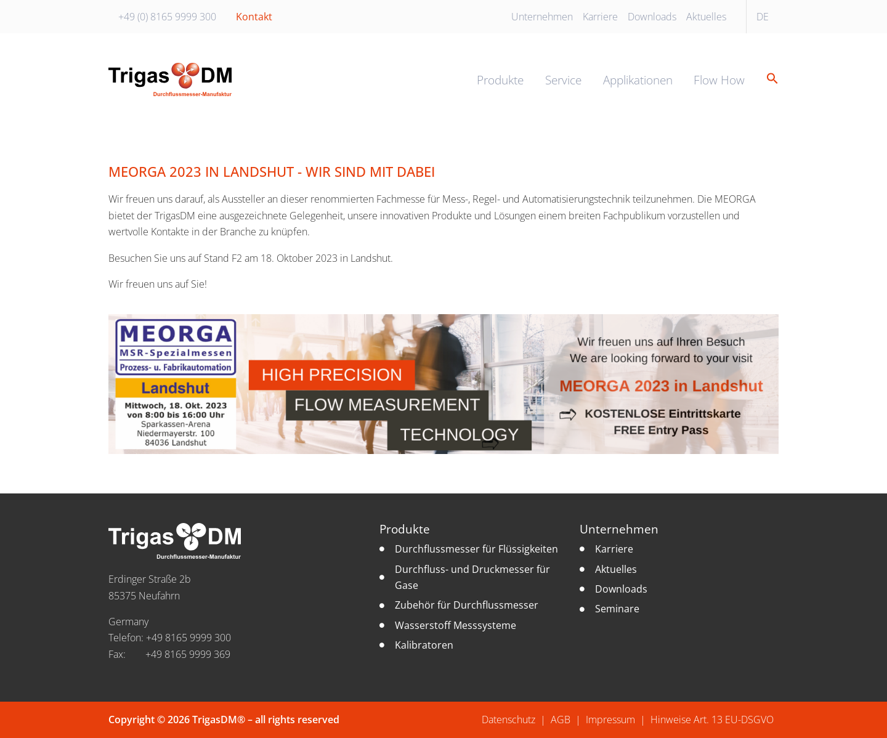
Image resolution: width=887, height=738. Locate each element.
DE (762, 16)
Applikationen (638, 79)
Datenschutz (508, 719)
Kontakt (254, 16)
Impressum (610, 719)
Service (563, 79)
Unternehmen (542, 16)
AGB (560, 719)
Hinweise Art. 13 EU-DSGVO (712, 719)
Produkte (500, 79)
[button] (768, 79)
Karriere (600, 16)
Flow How (719, 79)
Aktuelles (706, 16)
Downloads (652, 16)
